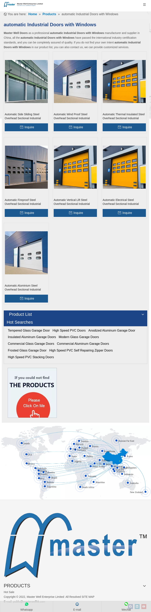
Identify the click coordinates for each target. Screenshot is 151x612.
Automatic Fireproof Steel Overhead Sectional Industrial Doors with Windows (23, 202)
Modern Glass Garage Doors (79, 337)
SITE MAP (88, 596)
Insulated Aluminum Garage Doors (32, 337)
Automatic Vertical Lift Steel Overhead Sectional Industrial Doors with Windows (72, 202)
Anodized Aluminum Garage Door (111, 330)
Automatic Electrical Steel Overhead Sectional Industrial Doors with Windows (121, 202)
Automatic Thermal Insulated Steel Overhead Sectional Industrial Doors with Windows (124, 116)
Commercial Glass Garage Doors (31, 343)
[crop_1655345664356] (75, 543)
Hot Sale (9, 592)
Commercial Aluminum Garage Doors (83, 343)
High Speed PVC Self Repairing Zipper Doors (81, 350)
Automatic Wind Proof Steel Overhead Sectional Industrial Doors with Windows (72, 116)
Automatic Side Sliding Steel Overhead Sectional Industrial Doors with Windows (23, 116)
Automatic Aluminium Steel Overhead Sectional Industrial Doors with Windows (23, 287)
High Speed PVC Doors (69, 330)
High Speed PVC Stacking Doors (31, 357)
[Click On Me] (32, 393)
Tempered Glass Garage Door (29, 330)
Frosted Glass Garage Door (27, 350)
